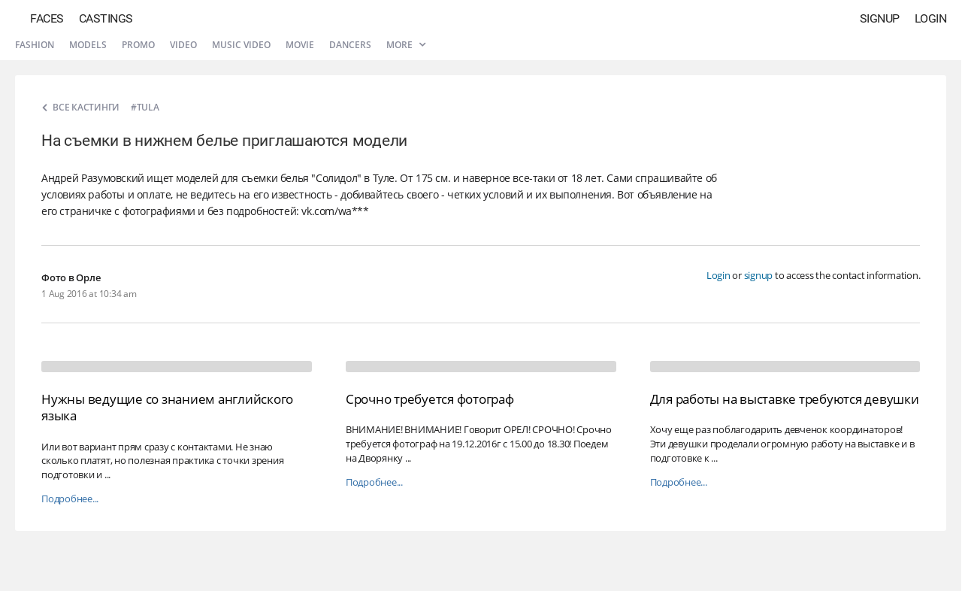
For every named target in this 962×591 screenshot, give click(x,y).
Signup (880, 18)
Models (88, 44)
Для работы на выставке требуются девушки (784, 399)
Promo (138, 44)
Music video (241, 44)
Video (183, 44)
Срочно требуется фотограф (430, 399)
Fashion (34, 44)
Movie (300, 44)
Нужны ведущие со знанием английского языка (167, 407)
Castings (106, 18)
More (405, 44)
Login (931, 18)
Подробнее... (69, 499)
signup (758, 275)
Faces (47, 18)
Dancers (350, 44)
